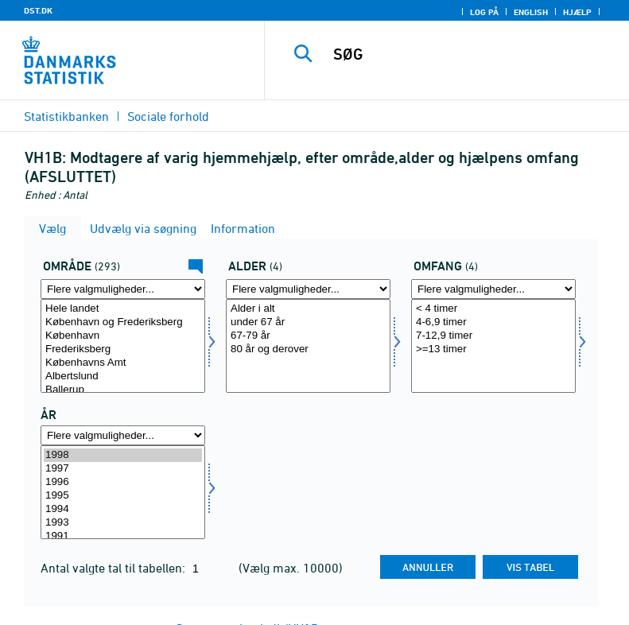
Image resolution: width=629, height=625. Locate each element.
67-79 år (308, 336)
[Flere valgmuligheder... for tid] (123, 435)
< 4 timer (493, 309)
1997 (123, 469)
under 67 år (308, 322)
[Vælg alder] (308, 346)
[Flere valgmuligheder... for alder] (308, 289)
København (123, 336)
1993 (123, 523)
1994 (123, 509)
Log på (484, 11)
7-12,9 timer (493, 336)
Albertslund (123, 376)
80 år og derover (308, 349)
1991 (123, 536)
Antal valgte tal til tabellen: (114, 568)
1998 (123, 455)
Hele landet (123, 309)
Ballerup (123, 390)
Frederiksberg (123, 349)
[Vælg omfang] (493, 346)
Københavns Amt (123, 363)
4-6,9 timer (493, 322)
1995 (123, 496)
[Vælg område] (123, 346)
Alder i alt (308, 309)
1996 (123, 482)
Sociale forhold (168, 116)
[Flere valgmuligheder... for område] (123, 289)
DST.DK (38, 10)
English (531, 11)
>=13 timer (493, 349)
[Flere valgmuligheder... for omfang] (493, 289)
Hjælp (577, 11)
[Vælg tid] (123, 492)
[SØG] (470, 54)
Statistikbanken (66, 116)
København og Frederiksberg (123, 322)
